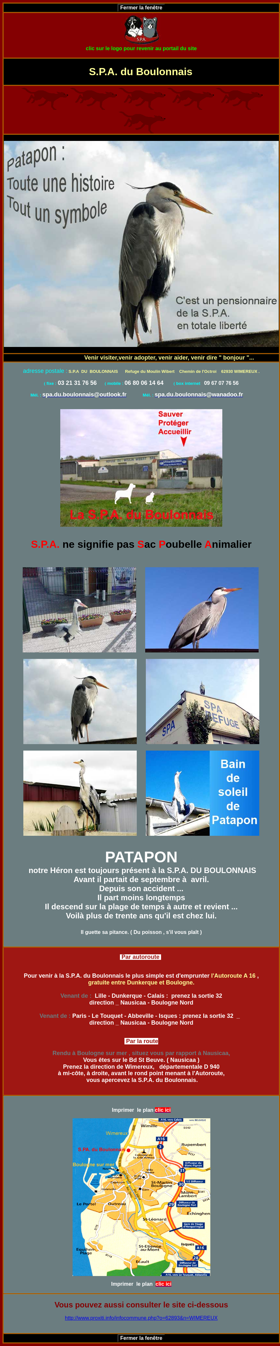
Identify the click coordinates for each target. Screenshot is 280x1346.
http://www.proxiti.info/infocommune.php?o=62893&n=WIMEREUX (141, 1318)
